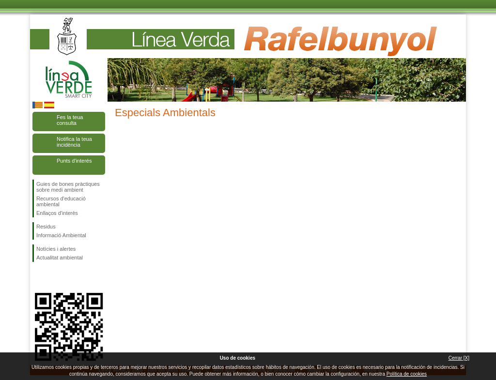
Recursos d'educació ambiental (61, 201)
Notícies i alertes (56, 249)
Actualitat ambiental (59, 257)
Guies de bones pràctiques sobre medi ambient (68, 187)
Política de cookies (407, 374)
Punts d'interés (74, 161)
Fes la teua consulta (70, 120)
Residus (46, 226)
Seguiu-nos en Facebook (38, 277)
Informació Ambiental (61, 235)
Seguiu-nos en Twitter (54, 277)
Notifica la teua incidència (74, 142)
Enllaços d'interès (57, 213)
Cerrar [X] (459, 358)
